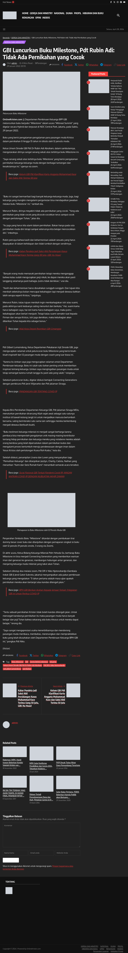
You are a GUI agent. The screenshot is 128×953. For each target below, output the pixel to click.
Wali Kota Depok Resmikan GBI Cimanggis (40, 328)
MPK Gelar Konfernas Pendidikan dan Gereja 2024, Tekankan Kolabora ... (41, 766)
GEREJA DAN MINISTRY (41, 13)
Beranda (6, 38)
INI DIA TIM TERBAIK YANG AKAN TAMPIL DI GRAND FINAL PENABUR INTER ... (14, 793)
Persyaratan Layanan (101, 951)
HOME (25, 13)
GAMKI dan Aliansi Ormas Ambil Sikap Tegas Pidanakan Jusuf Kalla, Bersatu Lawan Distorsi (117, 254)
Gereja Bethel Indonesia (39, 662)
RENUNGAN (28, 17)
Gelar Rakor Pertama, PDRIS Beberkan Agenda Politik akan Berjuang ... (67, 794)
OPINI (38, 17)
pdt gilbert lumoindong (12, 669)
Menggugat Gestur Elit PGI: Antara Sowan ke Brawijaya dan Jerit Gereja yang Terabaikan (118, 156)
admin (14, 63)
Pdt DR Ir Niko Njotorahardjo (54, 665)
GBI (26, 662)
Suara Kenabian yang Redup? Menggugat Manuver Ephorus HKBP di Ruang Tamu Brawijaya (118, 112)
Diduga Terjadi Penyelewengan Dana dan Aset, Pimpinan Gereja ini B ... (41, 797)
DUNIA (69, 13)
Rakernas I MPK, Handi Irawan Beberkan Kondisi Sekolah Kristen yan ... (13, 762)
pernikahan (27, 669)
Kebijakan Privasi (117, 951)
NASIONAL (59, 13)
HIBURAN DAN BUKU (93, 13)
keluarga (53, 662)
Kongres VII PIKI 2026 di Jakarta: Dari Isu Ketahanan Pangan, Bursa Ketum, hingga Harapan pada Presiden (117, 230)
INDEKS (46, 17)
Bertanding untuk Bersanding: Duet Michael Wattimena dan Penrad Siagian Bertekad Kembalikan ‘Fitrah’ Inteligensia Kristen (118, 180)
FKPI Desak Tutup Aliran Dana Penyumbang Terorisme (68, 763)
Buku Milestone (17, 662)
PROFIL (77, 13)
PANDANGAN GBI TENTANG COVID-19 (38, 391)
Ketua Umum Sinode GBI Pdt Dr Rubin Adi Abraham (22, 665)
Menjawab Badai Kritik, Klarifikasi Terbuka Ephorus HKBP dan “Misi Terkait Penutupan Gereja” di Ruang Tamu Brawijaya (117, 88)
